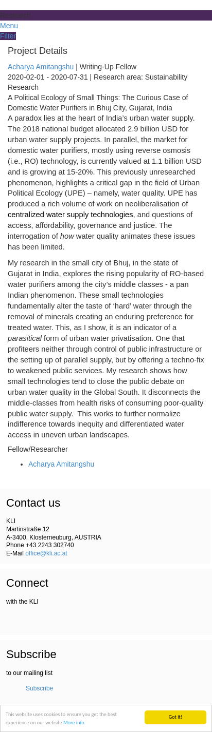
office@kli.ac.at (46, 553)
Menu (9, 26)
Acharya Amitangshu (41, 67)
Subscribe (39, 688)
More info (73, 722)
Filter (8, 36)
